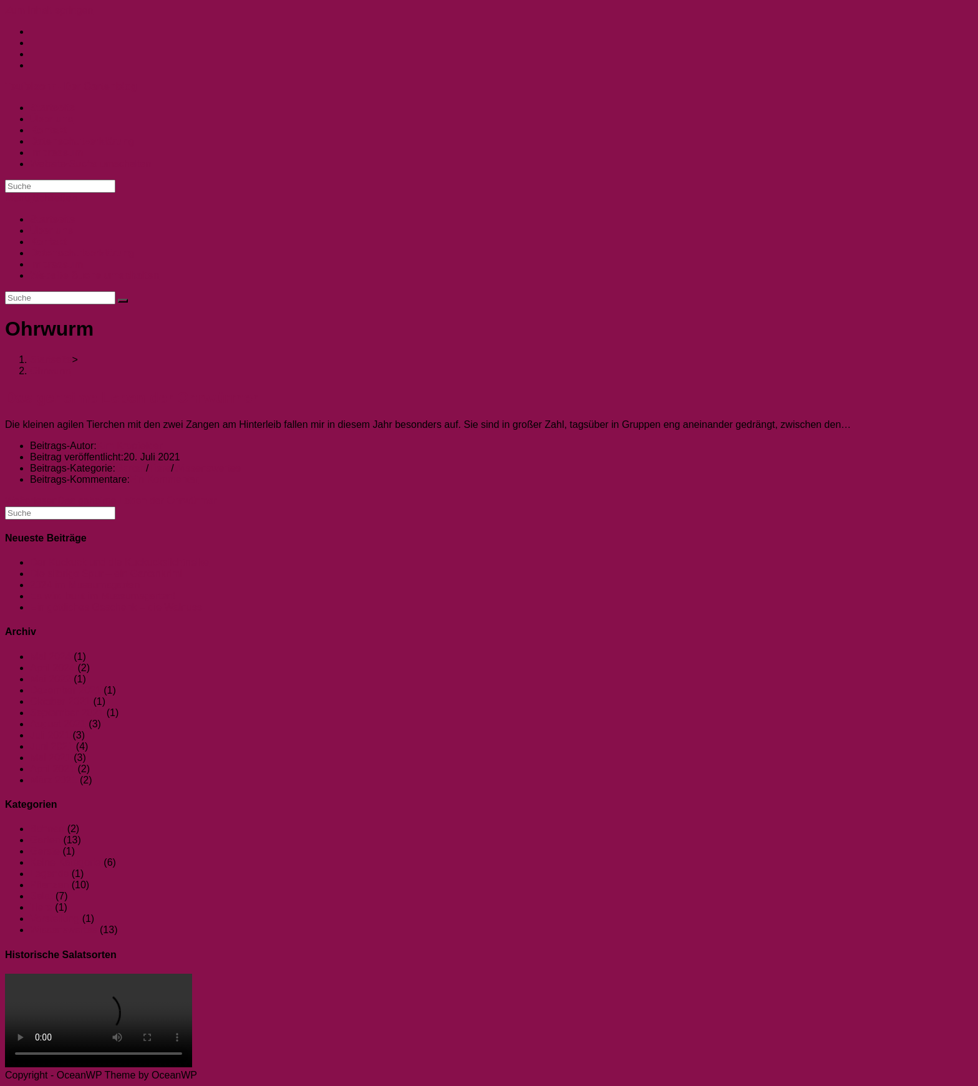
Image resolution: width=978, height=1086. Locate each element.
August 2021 (58, 724)
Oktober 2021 (60, 701)
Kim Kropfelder (130, 445)
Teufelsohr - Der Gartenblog (71, 86)
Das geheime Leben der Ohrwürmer (131, 397)
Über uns (51, 230)
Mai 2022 (50, 679)
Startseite (52, 219)
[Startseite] (51, 359)
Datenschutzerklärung (82, 253)
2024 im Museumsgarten (85, 584)
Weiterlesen (110, 500)
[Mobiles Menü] (41, 198)
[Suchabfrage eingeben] (60, 186)
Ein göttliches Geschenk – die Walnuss (116, 607)
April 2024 (52, 667)
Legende (49, 873)
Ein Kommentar (164, 479)
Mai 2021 (50, 757)
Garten (130, 468)
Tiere (159, 468)
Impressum (56, 264)
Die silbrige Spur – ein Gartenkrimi (106, 573)
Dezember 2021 (65, 690)
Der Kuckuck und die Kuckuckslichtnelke (119, 562)
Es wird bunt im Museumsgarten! (102, 596)
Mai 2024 (50, 656)
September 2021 (67, 712)
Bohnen (47, 828)
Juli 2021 (50, 735)
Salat (41, 896)
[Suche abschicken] (123, 301)
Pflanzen (49, 885)
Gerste (45, 851)
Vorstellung (54, 918)
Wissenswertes (207, 468)
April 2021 (52, 769)
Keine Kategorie (65, 862)
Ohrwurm (50, 371)
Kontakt (48, 241)
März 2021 (53, 780)
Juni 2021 (51, 746)
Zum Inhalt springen (49, 10)
